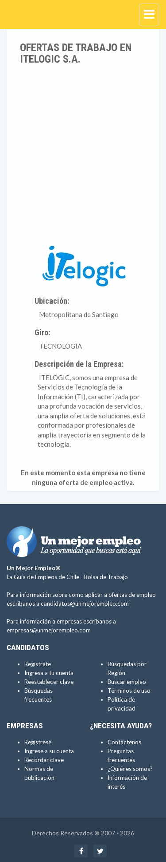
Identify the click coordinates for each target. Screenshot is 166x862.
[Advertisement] (83, 153)
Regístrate (37, 663)
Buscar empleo (127, 681)
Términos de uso (129, 690)
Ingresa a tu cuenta (48, 672)
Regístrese (37, 742)
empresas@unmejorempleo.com (49, 630)
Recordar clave (44, 759)
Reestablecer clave (48, 681)
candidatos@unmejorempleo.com (85, 603)
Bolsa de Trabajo (106, 576)
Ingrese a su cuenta (49, 751)
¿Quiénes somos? (130, 768)
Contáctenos (124, 742)
